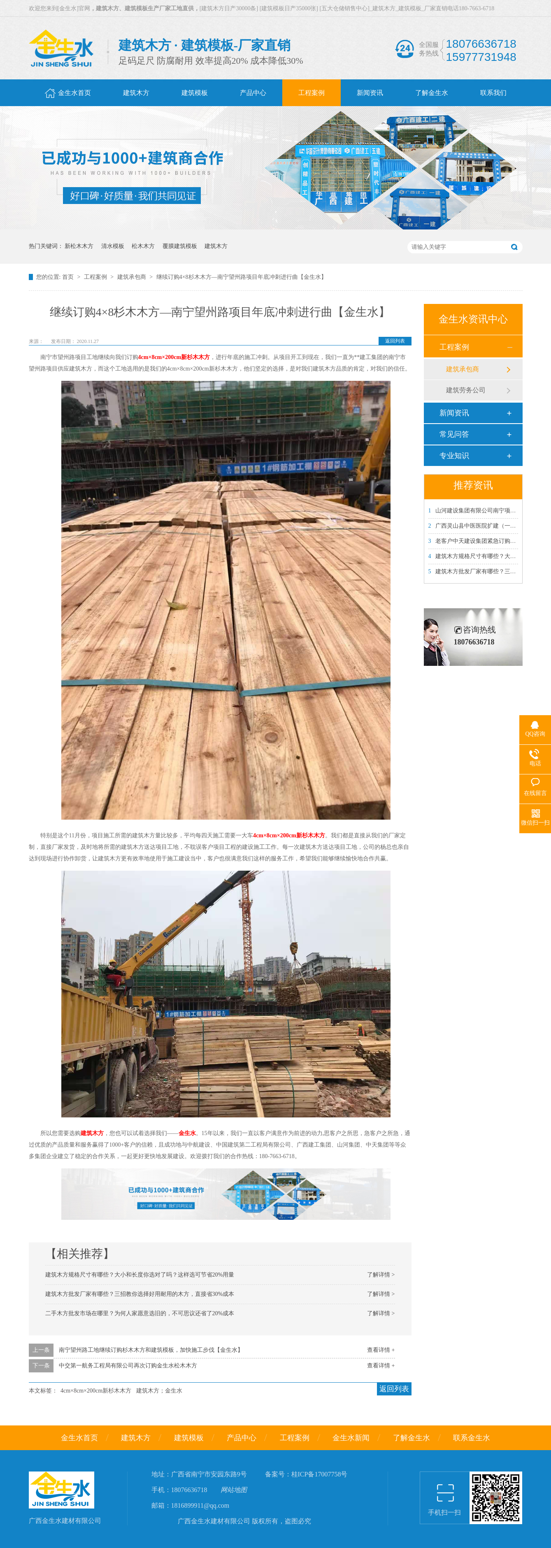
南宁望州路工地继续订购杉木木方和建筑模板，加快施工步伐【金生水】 (151, 1350)
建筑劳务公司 (466, 390)
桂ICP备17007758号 (319, 1474)
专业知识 (454, 456)
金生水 (187, 1133)
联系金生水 (471, 1438)
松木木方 (143, 246)
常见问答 (454, 434)
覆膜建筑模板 (180, 246)
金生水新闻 (351, 1438)
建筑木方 (216, 246)
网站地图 (234, 1489)
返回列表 (395, 341)
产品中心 (241, 1438)
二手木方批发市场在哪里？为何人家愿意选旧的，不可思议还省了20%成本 (140, 1313)
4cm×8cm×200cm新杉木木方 (95, 1391)
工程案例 (96, 277)
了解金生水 (411, 1438)
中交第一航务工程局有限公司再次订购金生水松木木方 (128, 1366)
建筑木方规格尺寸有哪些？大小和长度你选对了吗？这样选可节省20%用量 (140, 1275)
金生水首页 (79, 1438)
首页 (68, 277)
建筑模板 (189, 1438)
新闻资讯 (454, 413)
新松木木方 (79, 246)
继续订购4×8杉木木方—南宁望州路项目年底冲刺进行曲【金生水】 (241, 277)
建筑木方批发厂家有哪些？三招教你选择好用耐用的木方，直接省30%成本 (140, 1294)
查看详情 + (381, 1350)
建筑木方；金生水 (159, 1391)
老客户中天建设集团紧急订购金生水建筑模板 (489, 541)
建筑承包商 (132, 277)
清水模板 (112, 246)
